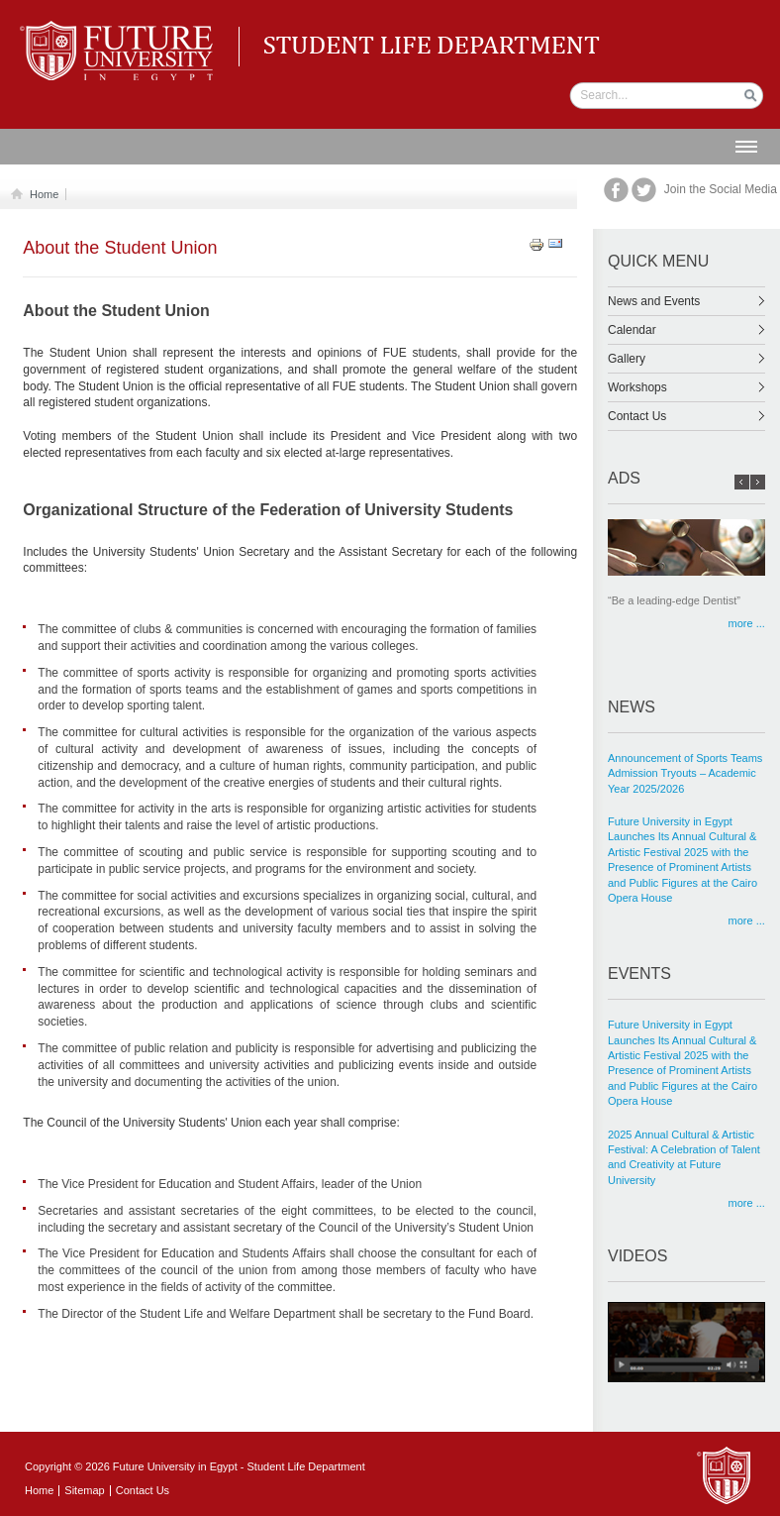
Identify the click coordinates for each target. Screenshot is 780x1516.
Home (40, 194)
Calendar (686, 330)
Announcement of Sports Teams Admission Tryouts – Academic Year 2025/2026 (685, 773)
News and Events (686, 301)
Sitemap (84, 1490)
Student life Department (120, 30)
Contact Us (686, 416)
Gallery (686, 359)
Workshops (686, 387)
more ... (747, 623)
